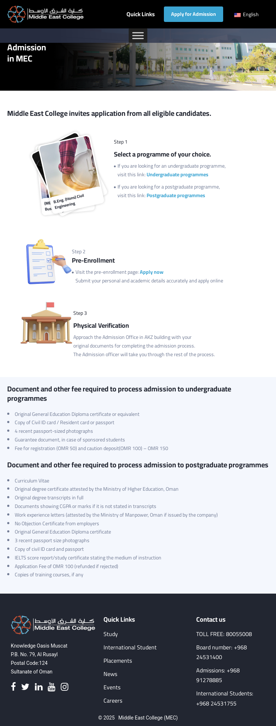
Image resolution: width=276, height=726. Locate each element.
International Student (130, 647)
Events (112, 687)
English (246, 14)
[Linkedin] (38, 687)
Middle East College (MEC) (148, 718)
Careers (113, 700)
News (110, 674)
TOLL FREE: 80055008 (224, 634)
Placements (118, 661)
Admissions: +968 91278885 (218, 675)
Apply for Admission (193, 14)
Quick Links (140, 14)
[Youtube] (51, 687)
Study (111, 634)
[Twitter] (25, 687)
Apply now (152, 272)
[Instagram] (64, 687)
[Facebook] (13, 687)
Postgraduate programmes (176, 195)
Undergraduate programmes (177, 174)
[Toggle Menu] (138, 35)
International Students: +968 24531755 (224, 698)
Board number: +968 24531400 (221, 652)
